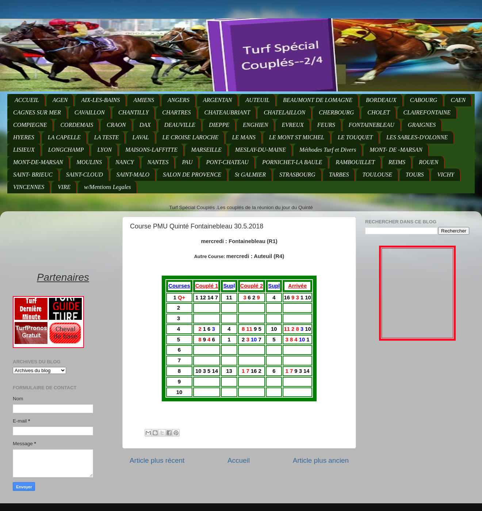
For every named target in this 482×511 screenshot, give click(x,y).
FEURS (326, 125)
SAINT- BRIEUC (33, 174)
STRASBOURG (297, 174)
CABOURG (423, 100)
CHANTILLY (133, 112)
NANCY (124, 162)
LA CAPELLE (64, 137)
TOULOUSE (377, 174)
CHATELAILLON (284, 112)
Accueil (238, 460)
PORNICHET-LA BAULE (292, 162)
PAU (187, 162)
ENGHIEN (255, 125)
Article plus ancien (321, 460)
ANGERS (179, 100)
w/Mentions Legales (107, 187)
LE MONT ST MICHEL (296, 137)
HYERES (23, 137)
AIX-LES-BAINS (100, 100)
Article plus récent (157, 460)
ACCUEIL (27, 100)
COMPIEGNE (30, 125)
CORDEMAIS (76, 125)
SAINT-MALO (132, 174)
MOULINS (89, 162)
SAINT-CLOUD (84, 174)
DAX (145, 125)
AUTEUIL (257, 100)
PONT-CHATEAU (227, 162)
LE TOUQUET (355, 137)
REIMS (397, 162)
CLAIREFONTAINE (427, 112)
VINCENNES (28, 187)
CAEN (458, 100)
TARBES (339, 174)
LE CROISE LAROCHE (190, 137)
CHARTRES (176, 112)
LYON (104, 150)
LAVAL (140, 137)
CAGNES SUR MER (37, 112)
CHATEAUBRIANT (227, 112)
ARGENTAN (217, 100)
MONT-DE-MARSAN (38, 162)
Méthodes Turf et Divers (327, 150)
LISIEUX (24, 150)
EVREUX (292, 125)
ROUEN (428, 162)
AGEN (60, 100)
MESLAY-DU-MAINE (260, 150)
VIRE (64, 187)
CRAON (116, 125)
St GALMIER (250, 174)
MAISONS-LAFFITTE (151, 150)
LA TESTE (106, 137)
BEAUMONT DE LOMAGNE (317, 100)
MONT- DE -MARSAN (396, 150)
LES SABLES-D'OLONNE (417, 137)
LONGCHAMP (66, 150)
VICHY (445, 174)
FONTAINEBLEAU (371, 125)
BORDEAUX (381, 100)
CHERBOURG (336, 112)
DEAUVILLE (179, 125)
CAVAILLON (89, 112)
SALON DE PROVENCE (192, 174)
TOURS (415, 174)
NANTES (158, 162)
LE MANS (243, 137)
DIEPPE (219, 125)
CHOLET (378, 112)
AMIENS (143, 100)
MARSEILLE (206, 150)
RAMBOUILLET (355, 162)
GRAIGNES (422, 125)
